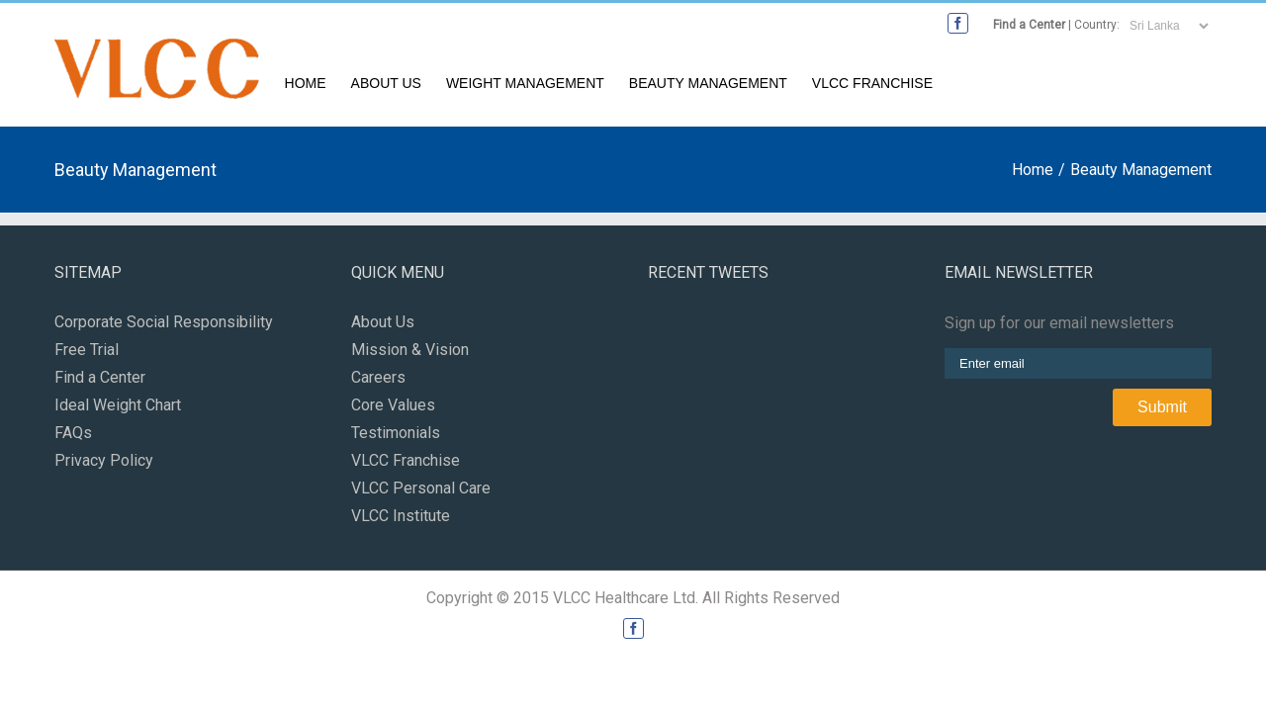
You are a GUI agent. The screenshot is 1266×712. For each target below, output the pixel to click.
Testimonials (395, 437)
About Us (621, 89)
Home (525, 89)
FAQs (73, 437)
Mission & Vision (410, 354)
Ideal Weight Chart (117, 409)
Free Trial (86, 354)
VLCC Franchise (1151, 89)
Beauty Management (972, 89)
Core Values (393, 409)
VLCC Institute (400, 520)
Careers (378, 382)
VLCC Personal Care (421, 493)
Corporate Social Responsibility (163, 326)
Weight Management (774, 89)
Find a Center (1029, 25)
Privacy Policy (103, 465)
